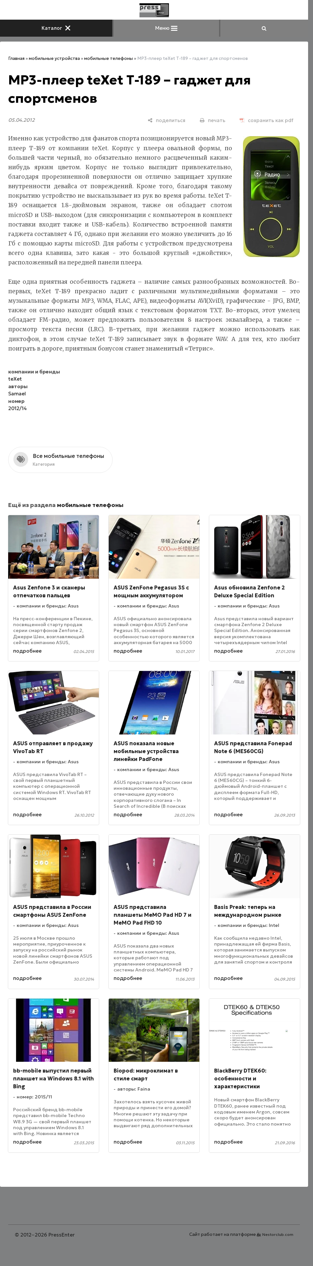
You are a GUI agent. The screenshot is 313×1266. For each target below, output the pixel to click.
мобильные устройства (54, 58)
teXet (15, 379)
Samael (17, 393)
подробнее (27, 651)
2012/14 (17, 408)
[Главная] (154, 10)
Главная (16, 58)
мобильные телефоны (108, 58)
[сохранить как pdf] (266, 120)
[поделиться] (166, 120)
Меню (166, 28)
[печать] (212, 120)
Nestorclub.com (277, 1234)
